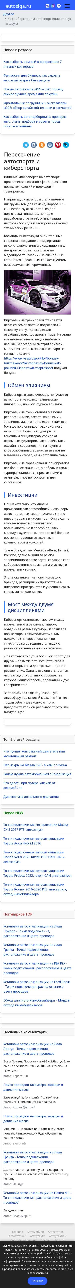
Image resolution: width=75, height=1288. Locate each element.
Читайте (59, 1240)
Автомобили (35, 1232)
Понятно (37, 1281)
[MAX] (53, 5)
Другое (45, 1240)
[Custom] (59, 6)
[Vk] (47, 6)
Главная (17, 1232)
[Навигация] (67, 6)
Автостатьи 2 (17, 1236)
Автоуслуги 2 (57, 1236)
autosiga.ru (18, 6)
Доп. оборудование (23, 1240)
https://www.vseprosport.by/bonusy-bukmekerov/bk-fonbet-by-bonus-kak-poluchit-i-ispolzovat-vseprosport (32, 363)
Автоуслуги (37, 1236)
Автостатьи (55, 1232)
